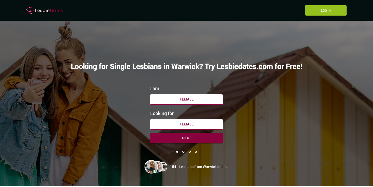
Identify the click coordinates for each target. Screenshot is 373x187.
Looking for (162, 113)
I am (154, 88)
